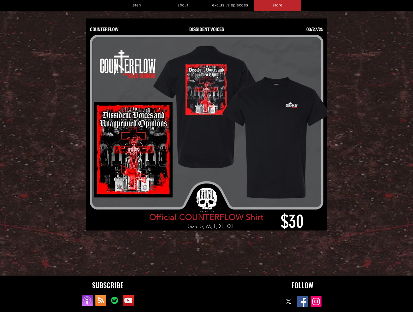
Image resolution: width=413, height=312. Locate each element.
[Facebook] (302, 301)
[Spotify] (114, 300)
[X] (288, 301)
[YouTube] (128, 300)
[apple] (87, 300)
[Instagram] (316, 301)
